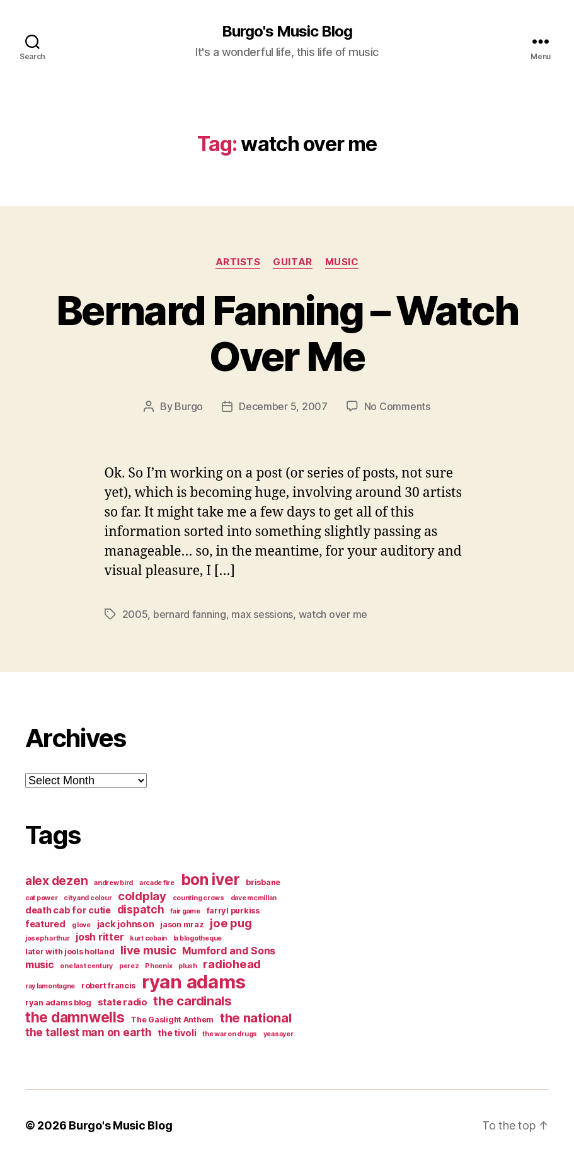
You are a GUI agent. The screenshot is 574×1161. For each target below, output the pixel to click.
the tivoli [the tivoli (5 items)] (177, 1033)
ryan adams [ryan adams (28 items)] (193, 982)
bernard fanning (189, 614)
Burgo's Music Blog (287, 31)
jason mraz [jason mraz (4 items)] (182, 924)
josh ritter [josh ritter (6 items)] (99, 936)
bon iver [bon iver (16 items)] (210, 879)
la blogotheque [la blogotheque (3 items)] (197, 938)
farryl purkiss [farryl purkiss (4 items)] (233, 910)
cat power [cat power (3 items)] (41, 898)
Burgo (189, 406)
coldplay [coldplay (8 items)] (142, 896)
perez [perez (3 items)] (129, 966)
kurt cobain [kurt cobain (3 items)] (148, 938)
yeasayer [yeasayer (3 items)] (278, 1034)
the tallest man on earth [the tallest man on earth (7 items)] (88, 1032)
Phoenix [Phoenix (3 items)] (158, 966)
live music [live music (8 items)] (148, 950)
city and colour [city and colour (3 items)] (88, 898)
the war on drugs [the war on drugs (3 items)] (229, 1034)
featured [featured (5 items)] (45, 924)
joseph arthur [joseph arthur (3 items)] (47, 938)
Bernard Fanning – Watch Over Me (287, 333)
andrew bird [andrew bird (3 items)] (113, 883)
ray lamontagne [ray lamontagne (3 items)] (50, 986)
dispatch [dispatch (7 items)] (140, 909)
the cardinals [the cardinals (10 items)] (192, 1001)
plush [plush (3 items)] (187, 966)
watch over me (333, 614)
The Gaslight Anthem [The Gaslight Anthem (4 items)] (172, 1019)
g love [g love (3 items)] (81, 925)
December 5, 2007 (283, 406)
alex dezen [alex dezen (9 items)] (56, 880)
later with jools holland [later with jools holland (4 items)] (70, 951)
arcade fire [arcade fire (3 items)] (157, 883)
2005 (135, 614)
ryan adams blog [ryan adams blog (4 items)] (58, 1002)
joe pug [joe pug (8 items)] (230, 923)
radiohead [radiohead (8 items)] (232, 964)
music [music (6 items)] (39, 964)
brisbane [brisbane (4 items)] (263, 882)
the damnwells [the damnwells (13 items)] (75, 1017)
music (342, 262)
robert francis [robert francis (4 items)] (108, 985)
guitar (292, 262)
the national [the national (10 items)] (256, 1018)
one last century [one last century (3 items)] (86, 966)
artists (238, 262)
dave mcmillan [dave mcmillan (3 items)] (254, 898)
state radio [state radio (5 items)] (122, 1002)
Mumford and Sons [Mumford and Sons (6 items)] (228, 950)
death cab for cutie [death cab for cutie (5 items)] (68, 910)
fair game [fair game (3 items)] (185, 911)
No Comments (397, 406)
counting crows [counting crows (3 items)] (198, 898)
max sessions (262, 614)
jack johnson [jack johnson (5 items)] (125, 924)
